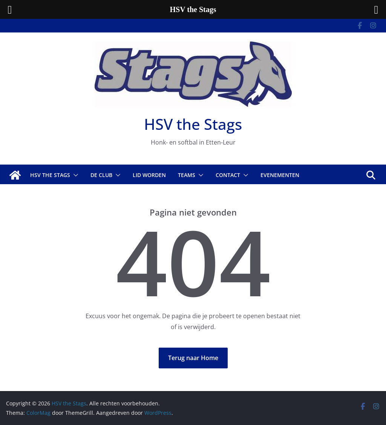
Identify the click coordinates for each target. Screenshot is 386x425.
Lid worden (149, 175)
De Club (101, 175)
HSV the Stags (193, 124)
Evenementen (279, 175)
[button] (74, 175)
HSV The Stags (50, 175)
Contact (228, 175)
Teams (186, 175)
